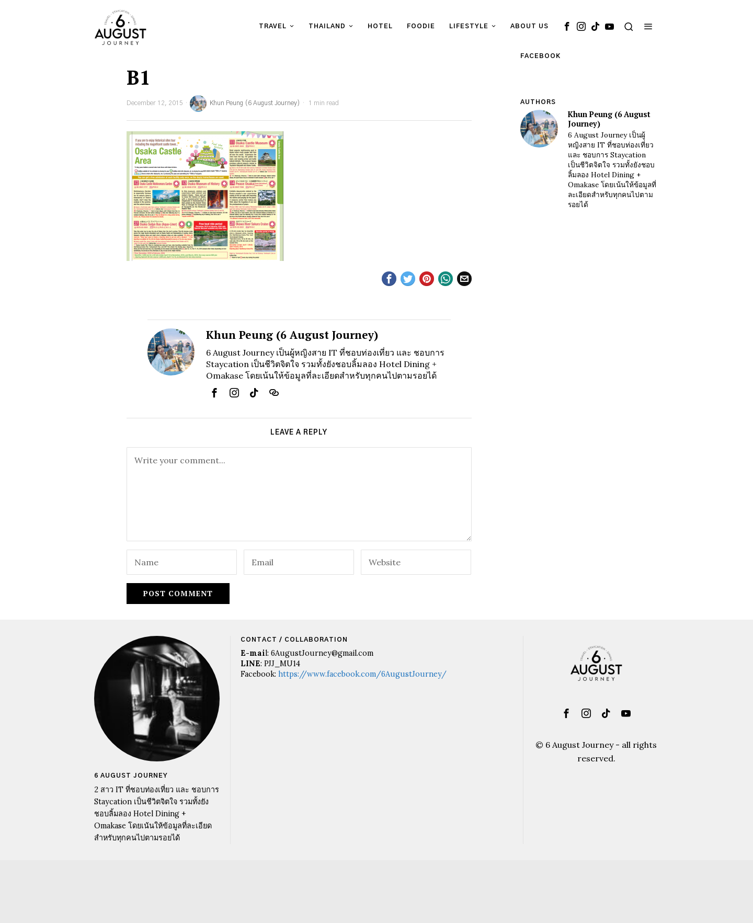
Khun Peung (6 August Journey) (245, 103)
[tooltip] (567, 26)
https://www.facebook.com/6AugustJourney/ (362, 674)
